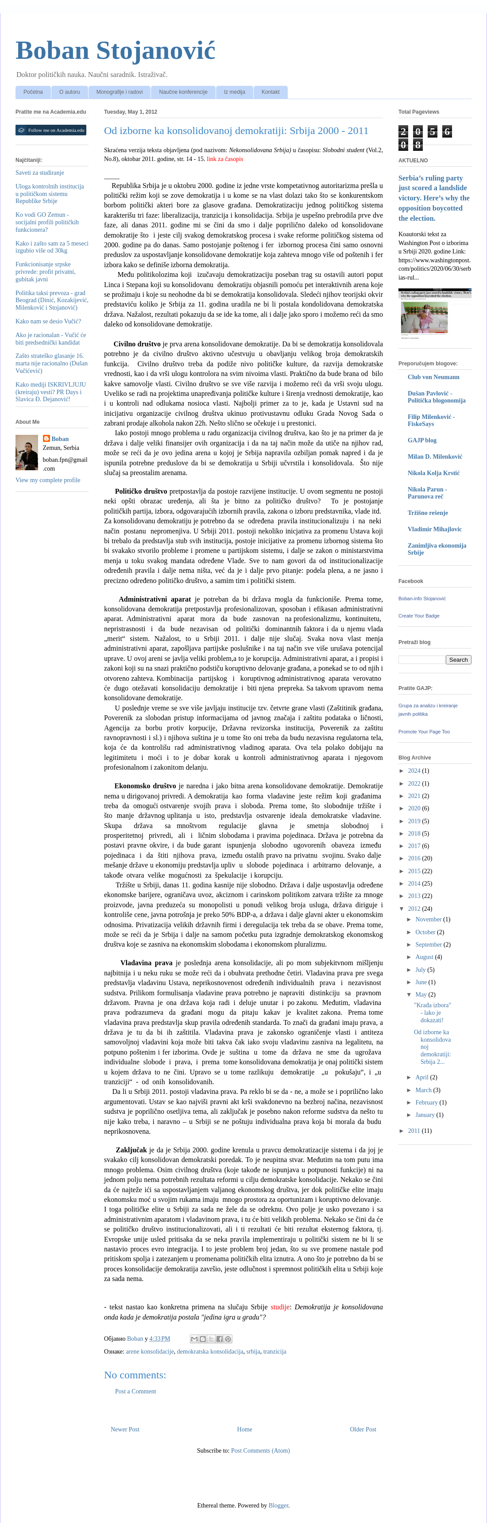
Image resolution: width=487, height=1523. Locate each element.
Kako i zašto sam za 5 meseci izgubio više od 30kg (52, 247)
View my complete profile (48, 480)
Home (244, 1429)
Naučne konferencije (183, 92)
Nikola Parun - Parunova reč (427, 493)
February (427, 1102)
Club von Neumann (434, 377)
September (429, 944)
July (421, 970)
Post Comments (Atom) (260, 1450)
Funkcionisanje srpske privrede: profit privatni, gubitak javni (45, 272)
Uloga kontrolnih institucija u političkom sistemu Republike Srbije (49, 194)
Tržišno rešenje (428, 513)
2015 (415, 871)
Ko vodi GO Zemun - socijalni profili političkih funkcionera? (47, 222)
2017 (415, 846)
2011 (415, 1131)
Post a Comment (135, 1391)
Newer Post (125, 1429)
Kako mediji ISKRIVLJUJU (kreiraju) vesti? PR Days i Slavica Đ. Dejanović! (50, 392)
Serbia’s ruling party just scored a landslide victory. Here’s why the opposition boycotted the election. (434, 198)
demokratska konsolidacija (210, 1351)
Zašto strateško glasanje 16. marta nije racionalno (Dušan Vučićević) (51, 363)
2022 (415, 783)
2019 (415, 821)
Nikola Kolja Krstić (434, 473)
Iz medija (234, 92)
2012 (415, 908)
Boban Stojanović (115, 50)
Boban (60, 439)
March (424, 1090)
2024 (415, 770)
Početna (33, 92)
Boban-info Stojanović (422, 598)
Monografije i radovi (120, 92)
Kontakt (271, 92)
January (425, 1115)
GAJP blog (422, 440)
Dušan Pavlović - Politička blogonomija (437, 397)
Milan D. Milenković (435, 456)
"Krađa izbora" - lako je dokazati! (432, 1013)
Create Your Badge (419, 615)
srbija (253, 1351)
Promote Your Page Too (424, 731)
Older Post (363, 1429)
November (429, 919)
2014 (415, 883)
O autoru (69, 92)
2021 (415, 796)
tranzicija (274, 1351)
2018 (415, 833)
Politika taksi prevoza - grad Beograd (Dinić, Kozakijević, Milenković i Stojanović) (52, 300)
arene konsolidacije (150, 1351)
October (426, 932)
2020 (415, 808)
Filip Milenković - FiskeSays (431, 420)
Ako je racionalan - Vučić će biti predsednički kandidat (50, 339)
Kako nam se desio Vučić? (48, 321)
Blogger (278, 1505)
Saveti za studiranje (39, 172)
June (421, 982)
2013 (415, 896)
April (422, 1077)
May (421, 994)
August (425, 957)
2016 (415, 858)
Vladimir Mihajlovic (435, 529)
